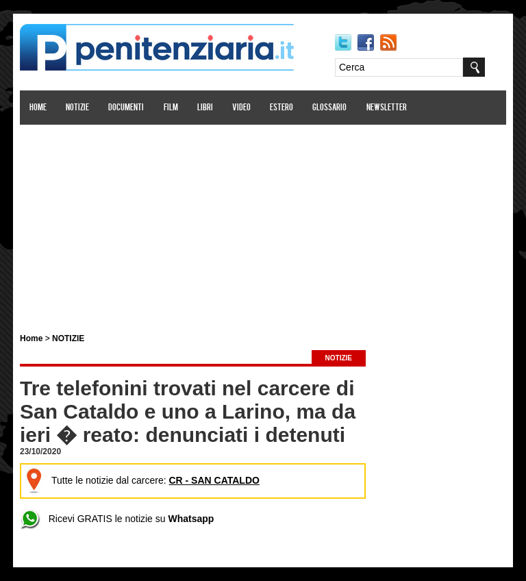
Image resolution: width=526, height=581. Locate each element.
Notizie (77, 108)
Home (38, 108)
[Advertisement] (263, 221)
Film (171, 108)
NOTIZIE (68, 338)
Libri (205, 108)
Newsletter (386, 108)
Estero (281, 108)
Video (241, 108)
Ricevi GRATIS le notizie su (117, 518)
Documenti (126, 108)
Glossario (329, 108)
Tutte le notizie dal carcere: (142, 480)
